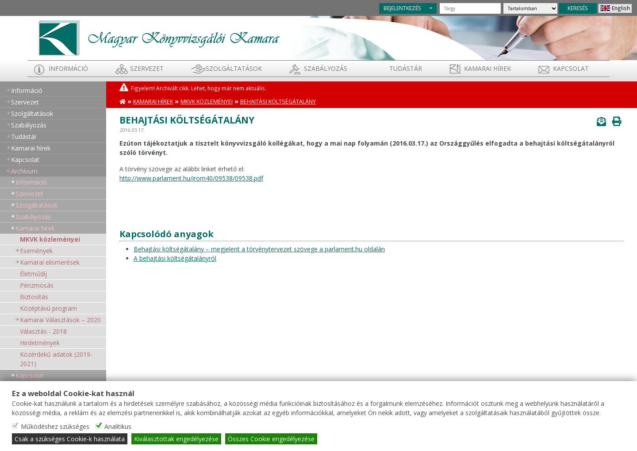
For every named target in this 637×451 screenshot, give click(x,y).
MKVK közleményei (50, 239)
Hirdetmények (40, 343)
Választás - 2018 (43, 331)
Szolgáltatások (234, 68)
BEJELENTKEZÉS (402, 8)
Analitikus (117, 426)
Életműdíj (33, 274)
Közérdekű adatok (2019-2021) (56, 359)
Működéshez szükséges (55, 426)
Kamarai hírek (487, 68)
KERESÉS (578, 8)
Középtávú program (48, 308)
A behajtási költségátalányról (175, 258)
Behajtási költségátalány (278, 101)
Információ (68, 68)
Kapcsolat (571, 68)
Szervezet (147, 68)
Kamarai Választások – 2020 (60, 320)
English (621, 8)
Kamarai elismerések (50, 262)
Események (36, 251)
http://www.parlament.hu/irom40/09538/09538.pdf (191, 178)
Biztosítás (34, 297)
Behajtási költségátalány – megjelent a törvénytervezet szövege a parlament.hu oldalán (259, 249)
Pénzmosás (37, 285)
